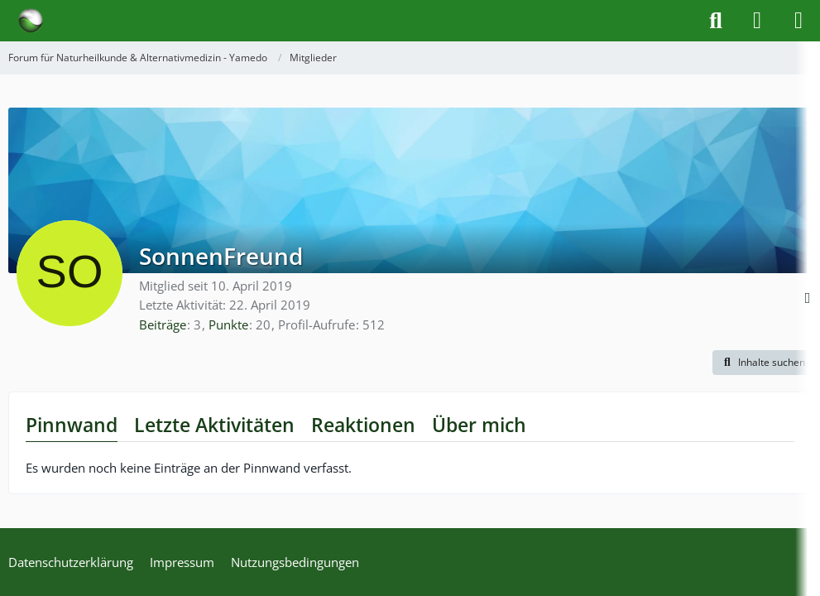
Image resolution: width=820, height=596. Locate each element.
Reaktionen (363, 424)
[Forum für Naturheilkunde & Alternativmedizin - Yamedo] (30, 20)
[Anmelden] (757, 20)
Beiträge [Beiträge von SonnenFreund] (162, 324)
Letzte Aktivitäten (214, 424)
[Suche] (715, 20)
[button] (762, 362)
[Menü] (798, 20)
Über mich (479, 424)
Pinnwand (71, 424)
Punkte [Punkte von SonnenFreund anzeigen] (228, 324)
